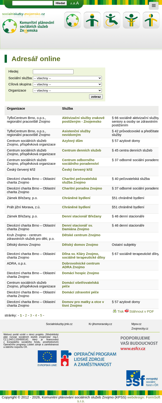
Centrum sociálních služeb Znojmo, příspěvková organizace (31, 142)
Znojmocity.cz (139, 328)
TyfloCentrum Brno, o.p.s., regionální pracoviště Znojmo (28, 119)
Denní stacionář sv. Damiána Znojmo (77, 227)
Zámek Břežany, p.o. (22, 198)
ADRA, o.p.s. (16, 263)
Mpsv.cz (136, 324)
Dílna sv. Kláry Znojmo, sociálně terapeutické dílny (83, 255)
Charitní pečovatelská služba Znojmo (79, 180)
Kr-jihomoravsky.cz (100, 324)
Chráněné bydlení (76, 198)
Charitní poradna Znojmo (82, 188)
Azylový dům (72, 141)
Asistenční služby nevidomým (76, 133)
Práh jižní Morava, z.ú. (23, 207)
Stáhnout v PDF (139, 311)
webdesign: (136, 397)
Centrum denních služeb (81, 150)
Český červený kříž (21, 169)
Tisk (119, 311)
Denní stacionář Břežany (81, 216)
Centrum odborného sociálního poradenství (80, 161)
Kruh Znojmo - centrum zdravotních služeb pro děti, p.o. (31, 237)
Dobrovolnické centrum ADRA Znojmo (81, 265)
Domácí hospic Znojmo (80, 273)
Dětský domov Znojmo (23, 244)
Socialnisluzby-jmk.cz (59, 324)
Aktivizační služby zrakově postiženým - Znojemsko (83, 119)
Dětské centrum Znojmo (81, 235)
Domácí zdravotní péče (80, 292)
